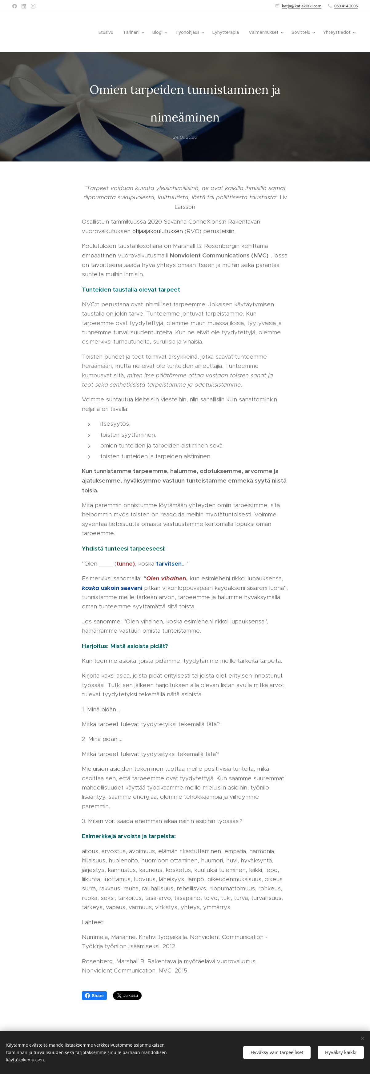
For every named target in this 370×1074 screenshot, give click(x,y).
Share (94, 995)
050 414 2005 (346, 6)
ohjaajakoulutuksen (157, 231)
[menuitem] (107, 32)
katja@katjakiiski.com (301, 6)
